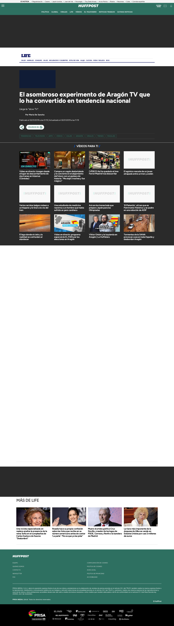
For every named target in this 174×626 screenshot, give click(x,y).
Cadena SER (105, 611)
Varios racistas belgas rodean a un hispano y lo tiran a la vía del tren (34, 207)
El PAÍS (59, 611)
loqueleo (112, 618)
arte (50, 136)
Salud (23, 60)
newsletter (17, 573)
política (45, 12)
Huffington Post (62, 615)
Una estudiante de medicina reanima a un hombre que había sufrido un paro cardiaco (69, 207)
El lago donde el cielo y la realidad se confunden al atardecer (31, 237)
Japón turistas (57, 1)
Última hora (158, 6)
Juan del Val (69, 1)
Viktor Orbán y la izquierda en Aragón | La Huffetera (103, 235)
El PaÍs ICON (92, 618)
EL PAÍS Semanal (110, 615)
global (54, 12)
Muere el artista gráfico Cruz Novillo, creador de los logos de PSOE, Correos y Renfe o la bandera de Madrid (105, 532)
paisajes (111, 136)
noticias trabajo (107, 12)
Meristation (124, 618)
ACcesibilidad (92, 577)
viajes (69, 136)
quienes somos (18, 566)
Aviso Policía (103, 1)
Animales (30, 60)
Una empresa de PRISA (38, 613)
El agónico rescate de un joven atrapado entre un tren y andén (138, 172)
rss (14, 577)
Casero (47, 1)
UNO (76, 615)
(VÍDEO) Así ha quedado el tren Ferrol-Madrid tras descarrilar (104, 172)
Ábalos (112, 1)
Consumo (38, 60)
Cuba (128, 1)
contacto (17, 570)
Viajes (45, 60)
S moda (102, 618)
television (40, 136)
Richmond (58, 618)
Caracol (130, 611)
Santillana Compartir (95, 611)
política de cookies (94, 566)
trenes (100, 136)
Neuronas (120, 1)
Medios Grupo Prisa (38, 619)
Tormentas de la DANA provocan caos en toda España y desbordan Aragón (139, 237)
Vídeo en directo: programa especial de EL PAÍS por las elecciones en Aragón (67, 237)
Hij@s (82, 60)
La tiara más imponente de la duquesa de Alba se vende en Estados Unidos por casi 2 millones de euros (140, 532)
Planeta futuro (119, 615)
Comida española (138, 1)
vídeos (79, 12)
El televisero (90, 12)
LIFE (71, 12)
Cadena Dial (101, 615)
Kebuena (128, 615)
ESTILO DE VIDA (74, 60)
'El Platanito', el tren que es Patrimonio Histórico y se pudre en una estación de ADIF (139, 207)
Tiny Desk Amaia (90, 1)
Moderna (69, 618)
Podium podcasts (82, 618)
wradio (83, 615)
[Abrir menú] (2, 5)
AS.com (113, 611)
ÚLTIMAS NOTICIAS (125, 12)
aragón (79, 136)
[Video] (37, 79)
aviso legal (91, 570)
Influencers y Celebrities (58, 60)
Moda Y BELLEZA (99, 60)
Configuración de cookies (97, 563)
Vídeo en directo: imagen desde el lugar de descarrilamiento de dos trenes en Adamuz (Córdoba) (34, 175)
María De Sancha (36, 115)
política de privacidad (95, 573)
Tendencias (26, 136)
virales (63, 12)
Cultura (89, 60)
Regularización (37, 1)
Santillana (82, 611)
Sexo (107, 60)
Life (25, 55)
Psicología (78, 1)
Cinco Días (92, 615)
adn (121, 611)
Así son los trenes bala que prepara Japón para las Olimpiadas (101, 207)
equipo (15, 563)
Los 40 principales (71, 611)
